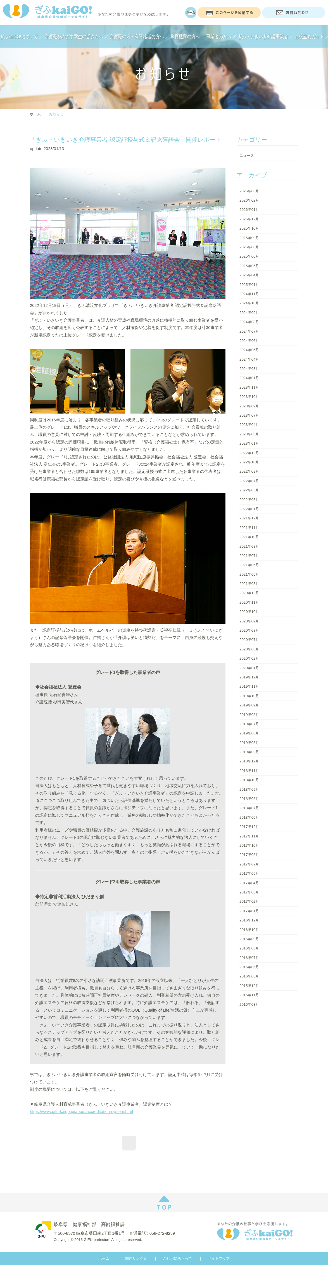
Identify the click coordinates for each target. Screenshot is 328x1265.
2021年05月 (249, 574)
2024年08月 (249, 322)
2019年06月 (249, 733)
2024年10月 (249, 303)
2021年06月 (249, 565)
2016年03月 (249, 976)
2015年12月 (249, 986)
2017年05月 (249, 873)
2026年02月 (249, 200)
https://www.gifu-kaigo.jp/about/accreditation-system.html (81, 1111)
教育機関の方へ (185, 36)
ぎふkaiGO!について (19, 36)
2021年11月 (249, 528)
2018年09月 (249, 789)
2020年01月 (249, 668)
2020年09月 (249, 621)
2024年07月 (249, 331)
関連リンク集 (136, 1258)
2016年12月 (249, 920)
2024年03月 (249, 369)
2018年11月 (249, 771)
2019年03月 (249, 743)
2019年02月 (249, 752)
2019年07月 (249, 724)
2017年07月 (249, 864)
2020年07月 (249, 640)
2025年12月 (249, 219)
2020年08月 (249, 630)
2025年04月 (249, 275)
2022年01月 (249, 509)
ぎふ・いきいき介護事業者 (263, 36)
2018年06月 (249, 817)
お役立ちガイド (309, 36)
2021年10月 (249, 537)
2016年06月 (249, 967)
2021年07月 (249, 556)
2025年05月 (249, 266)
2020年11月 (249, 602)
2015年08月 (249, 1004)
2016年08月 (249, 948)
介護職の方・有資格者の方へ (137, 36)
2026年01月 (249, 209)
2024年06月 (249, 341)
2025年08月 (249, 247)
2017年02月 (249, 901)
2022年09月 (249, 471)
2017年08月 (249, 855)
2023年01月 (249, 443)
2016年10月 (249, 930)
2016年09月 (249, 939)
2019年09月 (249, 705)
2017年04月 (249, 883)
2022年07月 (249, 481)
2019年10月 (249, 696)
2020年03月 (249, 649)
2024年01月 (249, 378)
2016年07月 (249, 958)
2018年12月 (249, 761)
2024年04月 (249, 359)
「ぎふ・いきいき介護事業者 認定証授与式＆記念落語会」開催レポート (126, 139)
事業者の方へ (218, 36)
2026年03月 (249, 191)
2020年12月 (249, 593)
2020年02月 (249, 658)
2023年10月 (249, 397)
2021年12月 (249, 518)
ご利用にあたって (177, 1258)
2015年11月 (249, 995)
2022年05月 (249, 490)
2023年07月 (249, 415)
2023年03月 (249, 434)
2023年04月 (249, 425)
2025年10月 (249, 228)
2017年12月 (249, 827)
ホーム (35, 114)
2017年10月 (249, 845)
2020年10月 (249, 612)
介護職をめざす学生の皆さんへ (73, 36)
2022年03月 (249, 500)
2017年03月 (249, 892)
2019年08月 (249, 715)
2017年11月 (249, 836)
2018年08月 (249, 799)
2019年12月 (249, 677)
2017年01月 (249, 911)
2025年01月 (249, 285)
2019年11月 (249, 686)
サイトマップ (219, 1258)
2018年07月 (249, 808)
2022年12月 (249, 453)
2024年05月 (249, 350)
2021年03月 (249, 584)
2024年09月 (249, 313)
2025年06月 (249, 256)
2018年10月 (249, 780)
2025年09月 (249, 238)
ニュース (246, 155)
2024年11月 (249, 294)
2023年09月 (249, 406)
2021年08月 (249, 546)
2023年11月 (249, 387)
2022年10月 (249, 462)
